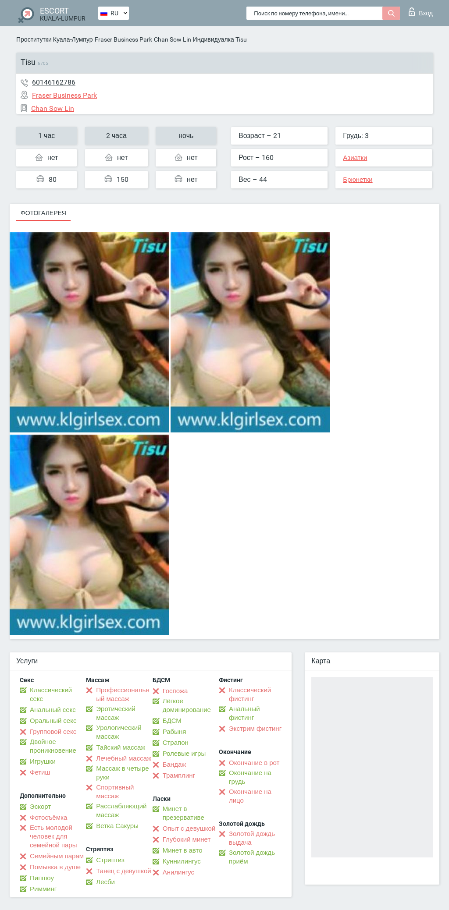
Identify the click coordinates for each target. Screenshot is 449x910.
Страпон (176, 743)
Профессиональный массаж (122, 694)
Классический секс (51, 694)
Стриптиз (110, 860)
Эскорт (40, 807)
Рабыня (174, 732)
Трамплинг (179, 775)
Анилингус (178, 872)
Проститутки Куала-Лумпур (54, 39)
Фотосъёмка (48, 817)
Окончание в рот (254, 763)
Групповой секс (53, 732)
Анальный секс (53, 710)
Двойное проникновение (53, 746)
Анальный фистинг (244, 713)
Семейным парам (57, 856)
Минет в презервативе (183, 813)
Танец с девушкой (123, 871)
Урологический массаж (118, 732)
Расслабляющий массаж (121, 810)
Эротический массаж (115, 713)
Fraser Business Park (123, 39)
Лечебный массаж (123, 758)
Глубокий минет (187, 839)
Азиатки (355, 158)
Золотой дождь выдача (252, 838)
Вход (421, 12)
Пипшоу (42, 878)
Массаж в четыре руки (122, 773)
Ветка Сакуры (117, 826)
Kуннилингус (182, 861)
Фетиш (40, 772)
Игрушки (43, 761)
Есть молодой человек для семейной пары (53, 836)
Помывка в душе (55, 867)
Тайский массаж (120, 747)
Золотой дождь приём (252, 857)
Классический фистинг (250, 694)
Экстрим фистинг (255, 729)
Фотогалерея (43, 212)
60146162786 (53, 82)
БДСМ (172, 721)
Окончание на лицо (250, 796)
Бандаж (174, 764)
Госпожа (175, 691)
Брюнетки (357, 180)
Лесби (105, 882)
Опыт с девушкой (189, 828)
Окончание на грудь (250, 777)
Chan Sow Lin (172, 39)
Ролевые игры (184, 754)
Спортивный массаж (115, 791)
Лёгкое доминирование (187, 705)
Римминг (43, 889)
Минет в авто (183, 850)
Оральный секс (53, 721)
